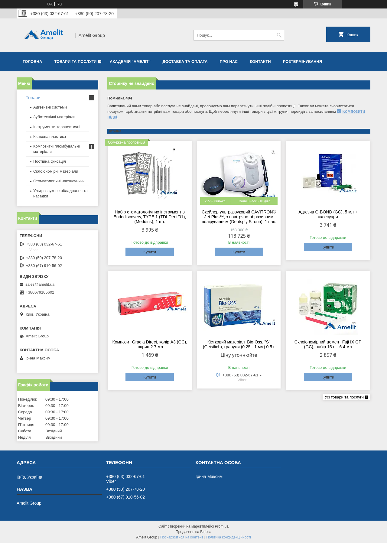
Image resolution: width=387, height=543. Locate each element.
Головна (32, 61)
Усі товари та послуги (344, 397)
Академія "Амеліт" (130, 61)
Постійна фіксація (49, 161)
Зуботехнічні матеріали (54, 117)
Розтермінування (302, 61)
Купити (149, 252)
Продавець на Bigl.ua (193, 532)
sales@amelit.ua (39, 284)
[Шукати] (279, 35)
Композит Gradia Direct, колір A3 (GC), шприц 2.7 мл (149, 344)
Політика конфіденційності (228, 537)
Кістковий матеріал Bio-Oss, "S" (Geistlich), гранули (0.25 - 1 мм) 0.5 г (239, 344)
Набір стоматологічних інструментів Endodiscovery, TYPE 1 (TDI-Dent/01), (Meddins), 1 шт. (149, 217)
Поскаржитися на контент (181, 537)
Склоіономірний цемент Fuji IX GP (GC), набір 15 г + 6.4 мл (328, 344)
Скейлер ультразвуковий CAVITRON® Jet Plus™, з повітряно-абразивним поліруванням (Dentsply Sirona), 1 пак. (239, 217)
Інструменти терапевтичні (56, 127)
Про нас (229, 61)
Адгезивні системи (50, 107)
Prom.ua (222, 526)
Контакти (260, 61)
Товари (33, 97)
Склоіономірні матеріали (55, 171)
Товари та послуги (75, 61)
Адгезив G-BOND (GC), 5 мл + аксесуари (327, 214)
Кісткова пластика (49, 136)
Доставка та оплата (185, 61)
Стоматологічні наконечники (59, 181)
